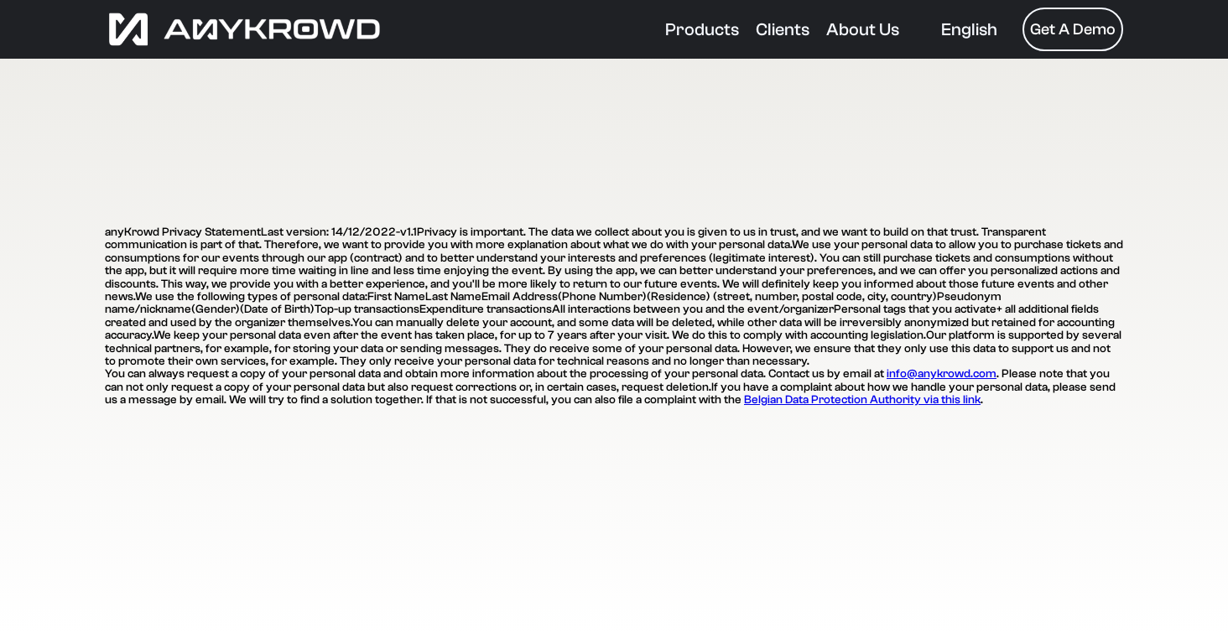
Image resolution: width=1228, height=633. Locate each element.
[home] (376, 29)
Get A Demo (1073, 29)
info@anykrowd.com (941, 374)
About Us (862, 29)
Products (702, 29)
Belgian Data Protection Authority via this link (862, 400)
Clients (782, 29)
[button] (969, 29)
